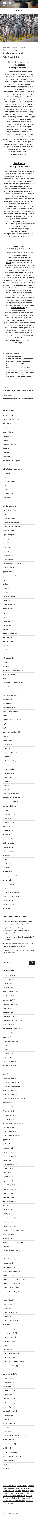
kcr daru (6, 646)
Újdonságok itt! (27, 1498)
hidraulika (6, 600)
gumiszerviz (7, 588)
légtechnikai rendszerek (11, 728)
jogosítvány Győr (9, 621)
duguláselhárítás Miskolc (12, 526)
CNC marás (7, 498)
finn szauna (7, 547)
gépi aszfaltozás (8, 568)
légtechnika (7, 715)
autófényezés (8, 436)
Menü (19, 11)
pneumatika (7, 818)
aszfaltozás (7, 428)
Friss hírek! (7, 1498)
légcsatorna (7, 703)
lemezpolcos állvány (15, 356)
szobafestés (7, 868)
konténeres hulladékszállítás (13, 683)
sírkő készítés (8, 839)
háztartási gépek (9, 596)
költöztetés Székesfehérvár (13, 670)
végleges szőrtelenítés (11, 896)
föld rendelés (8, 551)
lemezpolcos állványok (16, 358)
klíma (5, 654)
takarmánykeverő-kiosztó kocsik (14, 876)
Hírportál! (15, 1493)
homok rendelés (9, 605)
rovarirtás (6, 835)
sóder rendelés (8, 843)
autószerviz (7, 457)
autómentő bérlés (9, 444)
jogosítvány (7, 617)
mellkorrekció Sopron (11, 761)
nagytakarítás (8, 789)
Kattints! (18, 1491)
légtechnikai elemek (10, 724)
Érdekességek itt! (9, 1501)
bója (4, 485)
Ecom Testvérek (9, 531)
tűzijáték (6, 888)
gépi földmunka (8, 572)
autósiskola (7, 448)
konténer (6, 678)
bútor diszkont (8, 494)
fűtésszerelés (8, 559)
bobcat (5, 477)
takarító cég (7, 872)
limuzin (5, 736)
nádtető (6, 785)
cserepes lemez (8, 502)
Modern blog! (16, 1498)
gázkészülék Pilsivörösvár (12, 563)
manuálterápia (8, 744)
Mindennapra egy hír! (17, 1496)
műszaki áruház (8, 781)
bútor (5, 489)
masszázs (6, 748)
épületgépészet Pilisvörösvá (13, 539)
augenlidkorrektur (9, 432)
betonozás (7, 473)
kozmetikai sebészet (10, 691)
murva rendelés (8, 777)
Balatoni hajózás (9, 465)
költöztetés (7, 662)
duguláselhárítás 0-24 (11, 522)
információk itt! (14, 1488)
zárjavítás (6, 909)
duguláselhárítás (9, 518)
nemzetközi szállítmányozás (13, 802)
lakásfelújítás (8, 699)
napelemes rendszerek (11, 794)
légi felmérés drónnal (10, 711)
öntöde (5, 810)
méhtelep (6, 757)
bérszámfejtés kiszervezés (12, 469)
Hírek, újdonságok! (9, 1486)
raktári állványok (21, 369)
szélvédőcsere (8, 863)
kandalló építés (8, 625)
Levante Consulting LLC (11, 732)
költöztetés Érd (8, 666)
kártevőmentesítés (10, 633)
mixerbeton (7, 765)
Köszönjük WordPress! (10, 1513)
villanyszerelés (8, 905)
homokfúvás (7, 609)
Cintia (22, 47)
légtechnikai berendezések (12, 720)
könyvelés (6, 687)
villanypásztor (8, 900)
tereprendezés (8, 884)
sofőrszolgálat (8, 847)
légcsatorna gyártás (10, 707)
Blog (7, 3)
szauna (5, 859)
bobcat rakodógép (9, 481)
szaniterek (7, 855)
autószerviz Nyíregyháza (11, 461)
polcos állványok (21, 360)
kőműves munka (9, 674)
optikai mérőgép (9, 814)
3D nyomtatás (8, 415)
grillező (5, 584)
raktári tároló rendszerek (17, 371)
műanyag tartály (9, 773)
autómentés (7, 440)
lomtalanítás (7, 740)
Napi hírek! (29, 1501)
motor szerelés (8, 769)
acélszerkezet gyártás (11, 420)
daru (4, 514)
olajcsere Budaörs (9, 806)
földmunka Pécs (8, 555)
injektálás (6, 613)
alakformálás (7, 424)
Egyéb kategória (9, 535)
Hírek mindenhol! (9, 1503)
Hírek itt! (29, 1496)
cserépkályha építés (10, 506)
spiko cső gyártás (9, 851)
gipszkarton (7, 580)
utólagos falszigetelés (11, 892)
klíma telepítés (8, 658)
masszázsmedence (10, 752)
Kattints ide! (20, 1501)
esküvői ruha (7, 543)
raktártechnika (24, 249)
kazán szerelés (8, 642)
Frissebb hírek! (22, 1486)
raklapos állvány (13, 361)
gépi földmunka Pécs (10, 576)
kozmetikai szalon (9, 695)
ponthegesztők (8, 822)
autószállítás (7, 452)
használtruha (7, 592)
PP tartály (6, 826)
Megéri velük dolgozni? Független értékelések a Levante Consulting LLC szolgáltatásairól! (16, 930)
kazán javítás (7, 637)
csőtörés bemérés (9, 510)
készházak (6, 650)
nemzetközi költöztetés (11, 798)
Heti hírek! (25, 1491)
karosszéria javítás (9, 629)
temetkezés (7, 880)
